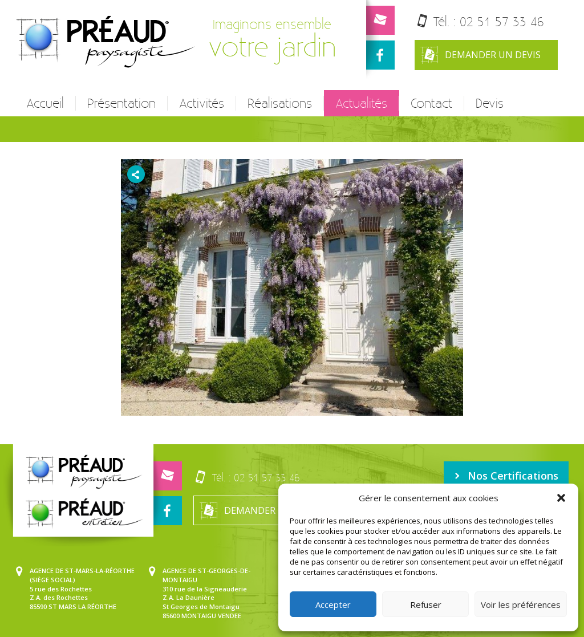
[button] (561, 498)
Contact (431, 103)
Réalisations (280, 103)
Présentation (121, 103)
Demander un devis (480, 55)
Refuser (425, 604)
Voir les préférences (521, 604)
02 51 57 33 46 (502, 21)
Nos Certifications (506, 475)
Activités (201, 103)
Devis (490, 103)
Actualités (361, 103)
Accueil (45, 103)
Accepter (333, 604)
